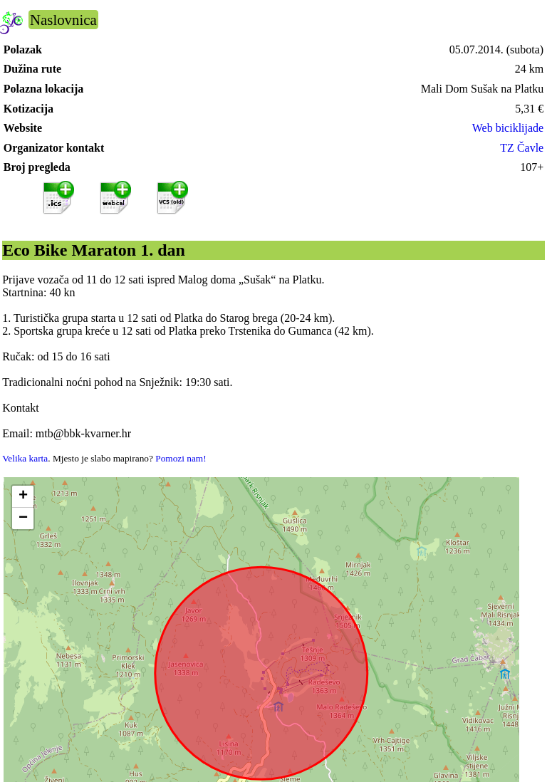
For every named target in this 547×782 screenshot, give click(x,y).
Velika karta (25, 458)
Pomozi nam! (180, 458)
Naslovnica (63, 19)
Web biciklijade (507, 128)
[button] (22, 497)
